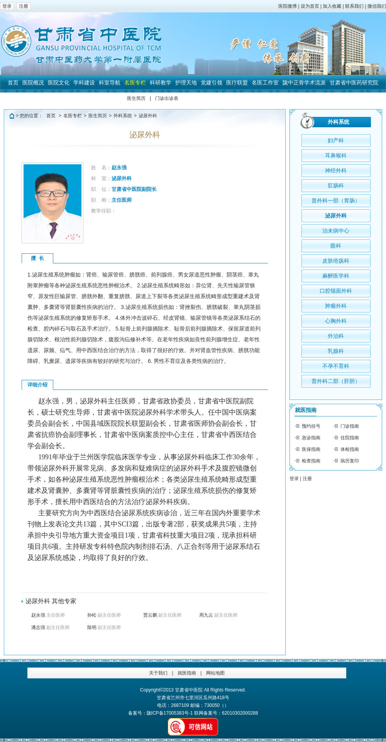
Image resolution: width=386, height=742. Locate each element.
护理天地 (186, 82)
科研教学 (160, 82)
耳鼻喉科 (336, 155)
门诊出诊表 (166, 98)
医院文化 (58, 82)
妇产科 (336, 140)
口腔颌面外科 (336, 291)
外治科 (336, 336)
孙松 (104, 615)
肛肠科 (336, 185)
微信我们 (376, 6)
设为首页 (310, 6)
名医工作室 (265, 82)
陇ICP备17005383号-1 (170, 713)
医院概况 (33, 82)
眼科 (335, 246)
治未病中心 (335, 231)
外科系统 (122, 115)
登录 (7, 6)
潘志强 (50, 627)
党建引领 (211, 82)
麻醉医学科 (335, 276)
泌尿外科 (148, 115)
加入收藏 (332, 6)
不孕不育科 (335, 366)
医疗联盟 (237, 82)
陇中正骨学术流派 (304, 82)
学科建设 (84, 82)
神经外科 (336, 170)
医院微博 (287, 6)
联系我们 (354, 6)
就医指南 (306, 410)
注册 (23, 6)
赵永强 (48, 615)
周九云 (218, 615)
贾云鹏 (162, 615)
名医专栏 (135, 82)
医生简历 (136, 98)
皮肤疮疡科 (335, 261)
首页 (13, 82)
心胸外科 (336, 321)
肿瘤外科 (336, 306)
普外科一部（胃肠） (336, 200)
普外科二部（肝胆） (336, 381)
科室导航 (109, 82)
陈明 (104, 627)
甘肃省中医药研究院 (354, 82)
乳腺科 (336, 351)
